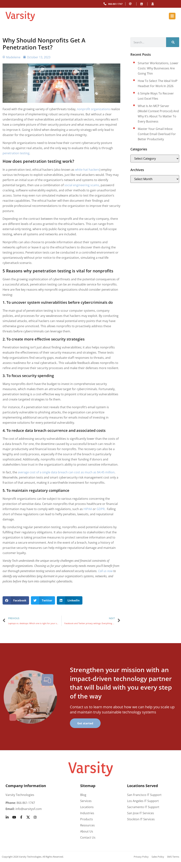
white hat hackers (87, 170)
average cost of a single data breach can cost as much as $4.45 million (66, 472)
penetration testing (16, 153)
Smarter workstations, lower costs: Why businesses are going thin (158, 68)
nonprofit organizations (93, 109)
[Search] (172, 42)
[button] (16, 600)
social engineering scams (81, 185)
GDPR (101, 509)
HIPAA (88, 509)
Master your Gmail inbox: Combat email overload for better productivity (157, 134)
